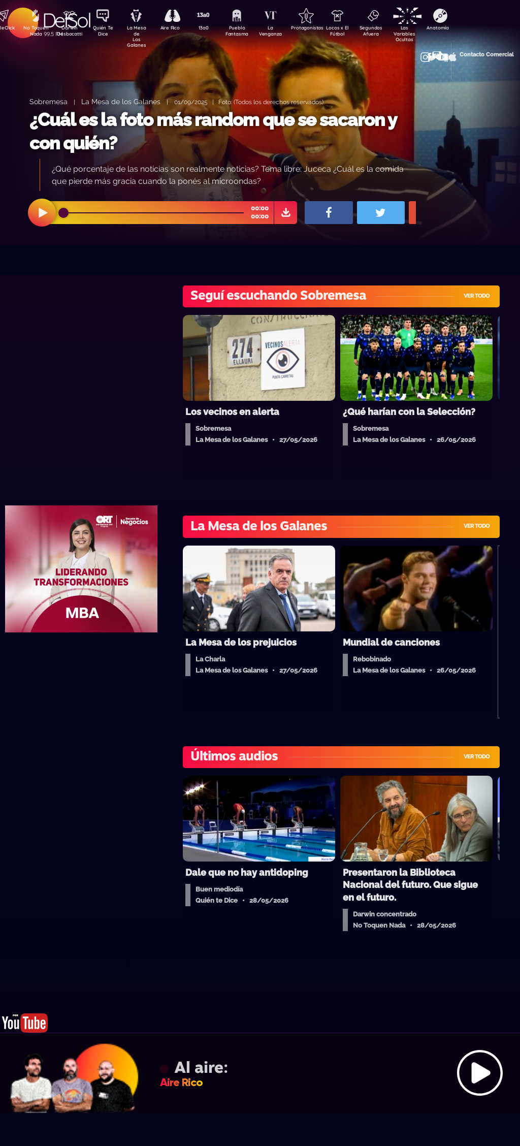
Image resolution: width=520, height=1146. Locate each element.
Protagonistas (319, 28)
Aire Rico (177, 28)
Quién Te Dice (106, 32)
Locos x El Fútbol (355, 32)
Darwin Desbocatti (70, 32)
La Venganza (284, 32)
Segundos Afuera (390, 32)
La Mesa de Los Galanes (141, 33)
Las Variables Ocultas (426, 33)
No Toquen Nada (35, 32)
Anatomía (461, 28)
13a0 (213, 28)
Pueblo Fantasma (248, 32)
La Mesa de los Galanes (120, 101)
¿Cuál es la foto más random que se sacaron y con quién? (212, 131)
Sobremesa (48, 101)
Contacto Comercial (442, 52)
